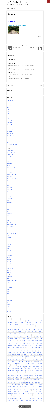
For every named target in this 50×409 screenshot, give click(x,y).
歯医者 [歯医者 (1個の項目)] (22, 370)
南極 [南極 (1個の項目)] (19, 349)
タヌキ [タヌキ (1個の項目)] (13, 331)
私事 (8, 278)
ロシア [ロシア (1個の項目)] (32, 336)
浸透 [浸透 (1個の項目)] (41, 373)
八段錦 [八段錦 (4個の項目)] (26, 345)
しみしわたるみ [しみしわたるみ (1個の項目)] (10, 320)
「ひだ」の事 (10, 100)
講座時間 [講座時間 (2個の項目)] (14, 391)
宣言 (8, 200)
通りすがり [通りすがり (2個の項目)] (23, 393)
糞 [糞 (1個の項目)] (29, 382)
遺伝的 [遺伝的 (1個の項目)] (13, 395)
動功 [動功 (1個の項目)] (32, 347)
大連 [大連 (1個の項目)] (22, 356)
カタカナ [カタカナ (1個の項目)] (29, 327)
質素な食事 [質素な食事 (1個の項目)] (27, 391)
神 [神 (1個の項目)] (38, 379)
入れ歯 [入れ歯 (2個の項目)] (19, 345)
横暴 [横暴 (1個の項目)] (19, 368)
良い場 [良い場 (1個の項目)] (14, 389)
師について (9, 202)
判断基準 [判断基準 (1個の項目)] (17, 347)
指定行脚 (9, 213)
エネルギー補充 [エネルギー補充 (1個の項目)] (10, 327)
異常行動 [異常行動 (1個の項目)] (36, 377)
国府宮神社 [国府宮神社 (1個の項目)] (29, 352)
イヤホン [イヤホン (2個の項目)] (26, 324)
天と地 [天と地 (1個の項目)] (31, 356)
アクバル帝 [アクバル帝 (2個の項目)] (10, 322)
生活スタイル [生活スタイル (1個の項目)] (23, 377)
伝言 (8, 161)
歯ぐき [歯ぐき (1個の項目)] (13, 370)
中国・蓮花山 (10, 150)
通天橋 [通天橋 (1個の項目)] (28, 393)
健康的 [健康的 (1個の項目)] (24, 343)
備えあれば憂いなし (11, 167)
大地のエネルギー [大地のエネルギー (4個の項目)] (14, 356)
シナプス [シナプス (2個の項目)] (26, 329)
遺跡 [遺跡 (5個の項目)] (16, 395)
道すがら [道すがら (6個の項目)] (34, 393)
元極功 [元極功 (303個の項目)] (41, 343)
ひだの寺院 (9, 120)
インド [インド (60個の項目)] (30, 324)
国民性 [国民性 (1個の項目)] (34, 352)
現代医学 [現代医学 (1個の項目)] (36, 375)
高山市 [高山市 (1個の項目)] (9, 400)
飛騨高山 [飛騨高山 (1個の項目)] (9, 398)
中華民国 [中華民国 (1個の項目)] (28, 340)
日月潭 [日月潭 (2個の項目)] (18, 366)
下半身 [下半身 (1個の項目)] (27, 338)
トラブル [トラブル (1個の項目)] (24, 331)
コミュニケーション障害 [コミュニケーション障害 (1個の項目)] (12, 329)
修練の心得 (13, 8)
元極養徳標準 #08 (11, 72)
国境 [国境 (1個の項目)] (20, 352)
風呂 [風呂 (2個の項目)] (38, 396)
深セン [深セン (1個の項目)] (9, 375)
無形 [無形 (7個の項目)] (20, 375)
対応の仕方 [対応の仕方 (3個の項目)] (23, 359)
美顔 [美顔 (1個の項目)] (36, 382)
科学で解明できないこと (12, 280)
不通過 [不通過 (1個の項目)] (31, 338)
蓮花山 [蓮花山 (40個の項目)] (25, 389)
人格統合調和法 (10, 156)
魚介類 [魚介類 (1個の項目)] (18, 400)
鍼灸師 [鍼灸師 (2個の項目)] (28, 395)
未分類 (9, 239)
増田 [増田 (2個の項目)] (34, 354)
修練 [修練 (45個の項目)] (16, 343)
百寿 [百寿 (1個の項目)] (24, 379)
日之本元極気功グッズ (11, 233)
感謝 (8, 211)
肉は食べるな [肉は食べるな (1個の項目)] (14, 384)
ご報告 (9, 109)
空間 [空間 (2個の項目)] (8, 382)
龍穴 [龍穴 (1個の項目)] (33, 400)
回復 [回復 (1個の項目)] (17, 352)
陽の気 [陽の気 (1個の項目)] (41, 395)
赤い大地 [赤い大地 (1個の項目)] (36, 391)
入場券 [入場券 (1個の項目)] (22, 345)
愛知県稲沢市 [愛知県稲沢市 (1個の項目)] (33, 363)
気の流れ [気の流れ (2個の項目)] (19, 372)
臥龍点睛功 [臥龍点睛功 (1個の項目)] (21, 386)
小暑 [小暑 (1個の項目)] (36, 359)
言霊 (8, 293)
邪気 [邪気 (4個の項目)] (19, 395)
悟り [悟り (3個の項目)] (12, 363)
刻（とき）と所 (10, 180)
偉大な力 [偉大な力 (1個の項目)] (20, 343)
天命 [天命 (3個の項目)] (41, 356)
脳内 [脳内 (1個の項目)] (35, 384)
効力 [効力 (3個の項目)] (29, 347)
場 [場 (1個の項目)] (15, 354)
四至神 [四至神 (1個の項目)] (14, 352)
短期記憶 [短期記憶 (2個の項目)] (35, 379)
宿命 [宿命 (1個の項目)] (13, 359)
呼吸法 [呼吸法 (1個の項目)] (30, 350)
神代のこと (9, 270)
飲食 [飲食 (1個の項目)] (23, 398)
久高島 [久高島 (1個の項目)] (32, 340)
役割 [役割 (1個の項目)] (19, 361)
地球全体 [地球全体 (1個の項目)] (9, 354)
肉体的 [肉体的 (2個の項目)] (19, 384)
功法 (8, 185)
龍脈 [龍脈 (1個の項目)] (36, 400)
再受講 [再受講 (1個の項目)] (9, 347)
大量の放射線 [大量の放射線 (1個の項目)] (26, 356)
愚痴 (8, 209)
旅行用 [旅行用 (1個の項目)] (9, 366)
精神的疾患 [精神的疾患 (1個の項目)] (23, 382)
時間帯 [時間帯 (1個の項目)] (34, 366)
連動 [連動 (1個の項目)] (31, 393)
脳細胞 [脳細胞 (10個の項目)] (14, 386)
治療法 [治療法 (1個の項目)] (21, 373)
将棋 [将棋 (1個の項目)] (33, 359)
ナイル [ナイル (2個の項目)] (36, 331)
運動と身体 (9, 300)
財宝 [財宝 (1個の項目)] (18, 391)
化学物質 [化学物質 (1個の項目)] (36, 347)
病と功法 (9, 255)
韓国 (8, 304)
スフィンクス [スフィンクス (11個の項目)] (40, 329)
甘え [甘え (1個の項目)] (14, 377)
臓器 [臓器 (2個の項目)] (17, 386)
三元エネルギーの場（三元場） (12, 144)
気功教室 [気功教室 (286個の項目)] (27, 372)
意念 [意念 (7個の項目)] (23, 363)
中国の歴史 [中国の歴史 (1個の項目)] (23, 340)
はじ (8, 118)
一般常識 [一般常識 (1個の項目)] (36, 336)
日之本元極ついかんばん (11, 224)
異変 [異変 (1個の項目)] (33, 377)
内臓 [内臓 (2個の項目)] (33, 345)
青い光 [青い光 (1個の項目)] (19, 396)
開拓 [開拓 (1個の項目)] (31, 395)
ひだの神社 (9, 124)
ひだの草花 (9, 126)
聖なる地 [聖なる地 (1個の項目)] (9, 384)
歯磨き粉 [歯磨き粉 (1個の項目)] (37, 370)
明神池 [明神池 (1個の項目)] (26, 366)
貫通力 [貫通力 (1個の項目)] (22, 391)
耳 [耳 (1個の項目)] (41, 382)
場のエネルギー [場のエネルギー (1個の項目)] (23, 354)
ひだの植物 (9, 122)
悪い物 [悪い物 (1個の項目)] (16, 363)
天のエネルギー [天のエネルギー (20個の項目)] (36, 356)
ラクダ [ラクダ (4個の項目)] (28, 336)
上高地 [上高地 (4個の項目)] (24, 338)
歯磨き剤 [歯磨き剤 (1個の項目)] (32, 370)
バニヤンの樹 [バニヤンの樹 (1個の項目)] (23, 333)
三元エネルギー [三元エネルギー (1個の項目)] (10, 338)
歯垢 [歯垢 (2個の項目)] (25, 370)
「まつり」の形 (10, 102)
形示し (9, 204)
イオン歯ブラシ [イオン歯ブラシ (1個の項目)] (10, 324)
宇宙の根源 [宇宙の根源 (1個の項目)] (10, 359)
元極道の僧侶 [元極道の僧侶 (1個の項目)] (10, 345)
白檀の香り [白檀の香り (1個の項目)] (17, 379)
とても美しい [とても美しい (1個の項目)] (28, 320)
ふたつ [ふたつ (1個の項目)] (37, 320)
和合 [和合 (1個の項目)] (36, 350)
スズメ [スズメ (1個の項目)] (35, 329)
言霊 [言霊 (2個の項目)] (33, 389)
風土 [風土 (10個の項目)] (41, 396)
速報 (8, 298)
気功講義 (9, 244)
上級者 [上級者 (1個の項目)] (20, 338)
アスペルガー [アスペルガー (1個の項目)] (21, 322)
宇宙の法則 (9, 198)
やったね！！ (10, 133)
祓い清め (9, 261)
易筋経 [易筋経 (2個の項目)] (30, 366)
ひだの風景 (10, 129)
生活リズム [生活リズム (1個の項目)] (29, 377)
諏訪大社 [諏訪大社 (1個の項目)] (9, 391)
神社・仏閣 (9, 272)
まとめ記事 (9, 131)
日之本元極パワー (11, 228)
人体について (10, 154)
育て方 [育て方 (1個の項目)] (23, 384)
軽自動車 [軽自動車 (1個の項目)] (15, 393)
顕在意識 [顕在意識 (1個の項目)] (34, 396)
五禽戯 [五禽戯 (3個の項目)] (40, 340)
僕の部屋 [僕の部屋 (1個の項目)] (28, 343)
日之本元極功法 (10, 231)
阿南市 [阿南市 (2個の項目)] (34, 395)
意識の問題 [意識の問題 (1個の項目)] (27, 363)
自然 (8, 282)
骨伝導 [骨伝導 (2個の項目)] (38, 398)
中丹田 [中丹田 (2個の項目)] (15, 340)
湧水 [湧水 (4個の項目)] (12, 375)
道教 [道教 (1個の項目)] (38, 393)
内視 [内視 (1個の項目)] (36, 345)
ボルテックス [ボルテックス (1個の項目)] (10, 336)
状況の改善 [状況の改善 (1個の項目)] (29, 375)
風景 (9, 306)
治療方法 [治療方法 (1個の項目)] (16, 373)
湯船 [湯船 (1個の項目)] (15, 375)
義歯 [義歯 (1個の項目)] (39, 382)
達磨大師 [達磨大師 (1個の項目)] (9, 395)
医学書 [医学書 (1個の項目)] (16, 349)
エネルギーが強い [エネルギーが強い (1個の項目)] (16, 326)
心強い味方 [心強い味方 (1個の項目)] (34, 361)
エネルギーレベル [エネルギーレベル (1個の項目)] (31, 326)
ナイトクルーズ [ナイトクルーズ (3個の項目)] (30, 331)
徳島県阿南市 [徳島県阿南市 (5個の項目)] (28, 361)
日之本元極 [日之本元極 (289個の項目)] (13, 366)
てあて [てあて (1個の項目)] (23, 320)
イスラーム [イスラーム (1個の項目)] (21, 324)
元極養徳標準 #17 (11, 68)
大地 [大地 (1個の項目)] (8, 356)
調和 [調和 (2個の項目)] (41, 389)
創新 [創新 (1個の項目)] (21, 347)
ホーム (9, 8)
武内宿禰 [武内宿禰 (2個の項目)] (9, 370)
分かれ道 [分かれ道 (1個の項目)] (13, 347)
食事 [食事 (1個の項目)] (13, 398)
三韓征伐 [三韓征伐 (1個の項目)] (16, 338)
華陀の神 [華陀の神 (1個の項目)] (21, 389)
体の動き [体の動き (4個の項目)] (9, 343)
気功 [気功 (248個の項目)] (23, 372)
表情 (8, 291)
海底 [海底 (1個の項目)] (38, 373)
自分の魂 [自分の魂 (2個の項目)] (32, 386)
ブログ (9, 142)
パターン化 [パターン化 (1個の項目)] (40, 333)
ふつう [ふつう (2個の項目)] (41, 320)
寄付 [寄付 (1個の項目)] (16, 359)
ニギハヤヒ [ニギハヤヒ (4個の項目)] (10, 333)
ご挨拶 (9, 111)
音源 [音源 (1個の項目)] (27, 396)
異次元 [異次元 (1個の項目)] (41, 377)
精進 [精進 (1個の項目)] (27, 382)
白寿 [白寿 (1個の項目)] (13, 379)
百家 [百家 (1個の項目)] (21, 379)
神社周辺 (9, 276)
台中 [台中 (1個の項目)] (21, 350)
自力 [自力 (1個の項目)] (36, 386)
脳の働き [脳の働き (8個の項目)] (27, 384)
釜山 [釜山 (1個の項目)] (22, 395)
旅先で (9, 222)
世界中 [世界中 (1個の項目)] (41, 338)
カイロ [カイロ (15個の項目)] (24, 327)
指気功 (9, 215)
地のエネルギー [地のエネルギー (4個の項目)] (39, 352)
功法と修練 (9, 187)
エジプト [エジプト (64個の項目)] (9, 326)
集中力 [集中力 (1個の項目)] (9, 396)
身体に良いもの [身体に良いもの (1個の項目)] (10, 393)
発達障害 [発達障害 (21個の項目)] (9, 379)
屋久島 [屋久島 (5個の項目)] (13, 361)
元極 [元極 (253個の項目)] (37, 343)
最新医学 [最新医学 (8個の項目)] (37, 366)
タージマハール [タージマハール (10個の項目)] (18, 331)
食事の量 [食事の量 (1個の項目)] (16, 398)
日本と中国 (9, 237)
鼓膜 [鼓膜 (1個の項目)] (30, 400)
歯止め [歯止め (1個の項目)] (29, 370)
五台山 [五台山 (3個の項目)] (36, 340)
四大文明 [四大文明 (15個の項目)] (9, 352)
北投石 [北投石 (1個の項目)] (9, 349)
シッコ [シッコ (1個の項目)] (22, 329)
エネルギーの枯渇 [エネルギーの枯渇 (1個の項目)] (23, 326)
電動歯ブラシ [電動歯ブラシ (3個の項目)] (14, 396)
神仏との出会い (10, 263)
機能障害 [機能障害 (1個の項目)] (29, 368)
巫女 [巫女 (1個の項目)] (16, 361)
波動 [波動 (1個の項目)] (24, 373)
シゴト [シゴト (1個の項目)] (18, 329)
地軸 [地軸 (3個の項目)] (13, 354)
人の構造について (11, 152)
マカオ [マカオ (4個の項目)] (15, 336)
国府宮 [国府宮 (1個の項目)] (24, 352)
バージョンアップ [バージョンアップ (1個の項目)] (34, 333)
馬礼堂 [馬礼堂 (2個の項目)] (34, 398)
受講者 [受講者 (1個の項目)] (41, 349)
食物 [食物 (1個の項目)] (20, 398)
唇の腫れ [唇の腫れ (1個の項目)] (40, 350)
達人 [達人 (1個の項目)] (41, 393)
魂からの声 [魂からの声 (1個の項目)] (13, 400)
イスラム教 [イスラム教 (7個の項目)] (16, 324)
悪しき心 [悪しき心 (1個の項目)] (19, 363)
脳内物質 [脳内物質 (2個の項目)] (9, 386)
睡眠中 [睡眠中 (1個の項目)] (31, 379)
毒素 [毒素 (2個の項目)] (8, 372)
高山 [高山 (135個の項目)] (41, 398)
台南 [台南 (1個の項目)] (24, 350)
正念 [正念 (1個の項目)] (35, 368)
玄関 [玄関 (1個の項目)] (32, 375)
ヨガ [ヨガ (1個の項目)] (24, 336)
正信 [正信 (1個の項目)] (32, 368)
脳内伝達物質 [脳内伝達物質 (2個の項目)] (40, 384)
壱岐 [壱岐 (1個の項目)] (37, 354)
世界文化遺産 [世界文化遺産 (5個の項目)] (10, 340)
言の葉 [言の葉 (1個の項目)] (29, 389)
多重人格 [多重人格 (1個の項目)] (40, 354)
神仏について (10, 268)
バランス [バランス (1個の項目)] (28, 333)
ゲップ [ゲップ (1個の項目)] (40, 327)
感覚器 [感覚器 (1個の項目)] (38, 363)
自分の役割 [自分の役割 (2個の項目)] (27, 386)
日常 (8, 235)
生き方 (9, 250)
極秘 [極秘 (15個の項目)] (16, 368)
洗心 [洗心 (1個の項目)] (27, 373)
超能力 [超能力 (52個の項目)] (40, 391)
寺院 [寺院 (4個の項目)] (19, 359)
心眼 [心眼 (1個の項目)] (38, 361)
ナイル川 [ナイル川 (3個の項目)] (40, 331)
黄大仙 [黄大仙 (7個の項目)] (22, 400)
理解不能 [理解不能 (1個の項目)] (40, 375)
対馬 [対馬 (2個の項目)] (27, 359)
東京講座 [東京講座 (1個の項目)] (12, 368)
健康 (8, 165)
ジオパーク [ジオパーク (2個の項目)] (31, 329)
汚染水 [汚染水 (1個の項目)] (40, 372)
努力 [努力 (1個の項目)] (24, 347)
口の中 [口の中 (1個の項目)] (9, 350)
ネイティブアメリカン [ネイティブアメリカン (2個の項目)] (16, 333)
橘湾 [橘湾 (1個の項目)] (25, 368)
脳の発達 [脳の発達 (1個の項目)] (31, 384)
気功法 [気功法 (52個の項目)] (32, 372)
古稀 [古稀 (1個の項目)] (18, 350)
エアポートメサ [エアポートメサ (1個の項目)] (39, 324)
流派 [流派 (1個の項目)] (30, 373)
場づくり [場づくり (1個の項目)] (18, 354)
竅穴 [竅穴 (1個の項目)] (11, 382)
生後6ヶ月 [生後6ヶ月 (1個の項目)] (17, 377)
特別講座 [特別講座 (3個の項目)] (24, 375)
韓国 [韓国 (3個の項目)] (22, 396)
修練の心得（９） (11, 76)
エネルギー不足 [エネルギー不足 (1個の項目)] (38, 326)
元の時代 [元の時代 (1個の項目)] (33, 343)
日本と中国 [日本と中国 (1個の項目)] (22, 366)
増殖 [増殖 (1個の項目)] (31, 354)
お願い (9, 107)
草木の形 (9, 287)
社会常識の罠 (10, 259)
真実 (8, 257)
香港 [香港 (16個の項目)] (26, 398)
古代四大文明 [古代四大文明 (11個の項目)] (14, 350)
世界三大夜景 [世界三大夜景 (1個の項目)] (36, 338)
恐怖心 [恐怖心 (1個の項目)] (9, 363)
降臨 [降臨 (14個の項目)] (37, 395)
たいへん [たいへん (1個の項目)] (15, 320)
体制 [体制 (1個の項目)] (13, 343)
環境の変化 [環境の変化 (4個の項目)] (10, 377)
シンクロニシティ (10, 135)
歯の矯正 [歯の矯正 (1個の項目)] (17, 370)
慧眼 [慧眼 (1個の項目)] (41, 363)
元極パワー (9, 169)
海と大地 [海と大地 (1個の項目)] (34, 373)
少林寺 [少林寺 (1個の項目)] (9, 361)
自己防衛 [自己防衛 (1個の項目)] (40, 386)
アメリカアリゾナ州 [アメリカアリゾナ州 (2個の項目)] (38, 322)
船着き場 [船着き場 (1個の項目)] (9, 389)
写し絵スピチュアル (11, 178)
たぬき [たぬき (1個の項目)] (20, 320)
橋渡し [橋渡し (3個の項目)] (22, 368)
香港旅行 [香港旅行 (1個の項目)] (30, 398)
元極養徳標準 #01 (11, 63)
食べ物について (10, 311)
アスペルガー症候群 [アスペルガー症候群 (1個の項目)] (29, 322)
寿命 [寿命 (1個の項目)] (30, 359)
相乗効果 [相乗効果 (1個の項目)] (27, 379)
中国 (8, 146)
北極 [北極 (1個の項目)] (12, 349)
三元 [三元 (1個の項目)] (41, 336)
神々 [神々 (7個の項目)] (41, 379)
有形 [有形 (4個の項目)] (41, 366)
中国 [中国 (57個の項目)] (19, 340)
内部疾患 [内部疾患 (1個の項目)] (40, 345)
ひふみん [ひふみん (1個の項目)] (33, 320)
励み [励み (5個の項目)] (27, 347)
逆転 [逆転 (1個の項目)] (19, 393)
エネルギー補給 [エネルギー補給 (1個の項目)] (17, 327)
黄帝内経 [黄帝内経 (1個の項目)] (26, 400)
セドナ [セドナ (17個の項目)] (9, 331)
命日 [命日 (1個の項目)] (34, 350)
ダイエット (9, 137)
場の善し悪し (10, 196)
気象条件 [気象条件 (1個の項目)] (36, 372)
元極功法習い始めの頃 (11, 174)
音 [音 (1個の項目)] (24, 396)
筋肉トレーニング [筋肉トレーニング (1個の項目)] (17, 382)
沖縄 (8, 246)
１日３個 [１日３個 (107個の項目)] (40, 400)
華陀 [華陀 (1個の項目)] (17, 389)
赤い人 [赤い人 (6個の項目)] (31, 391)
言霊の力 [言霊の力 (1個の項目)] (37, 389)
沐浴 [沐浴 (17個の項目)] (13, 373)
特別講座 (9, 248)
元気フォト (10, 176)
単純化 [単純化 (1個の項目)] (23, 349)
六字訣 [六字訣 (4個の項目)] (30, 345)
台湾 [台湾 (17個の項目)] (27, 350)
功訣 (8, 191)
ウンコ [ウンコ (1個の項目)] (34, 324)
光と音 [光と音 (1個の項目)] (15, 345)
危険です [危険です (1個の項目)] (26, 349)
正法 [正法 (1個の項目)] (38, 368)
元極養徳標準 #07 (11, 59)
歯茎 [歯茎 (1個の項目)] (41, 370)
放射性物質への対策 (11, 220)
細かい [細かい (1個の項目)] (33, 382)
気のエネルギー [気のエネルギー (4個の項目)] (13, 372)
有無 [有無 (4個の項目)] (8, 368)
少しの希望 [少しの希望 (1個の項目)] (40, 359)
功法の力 (9, 189)
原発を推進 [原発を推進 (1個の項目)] (31, 349)
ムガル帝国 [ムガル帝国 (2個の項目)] (20, 336)
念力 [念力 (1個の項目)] (41, 361)
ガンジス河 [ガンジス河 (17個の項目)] (34, 327)
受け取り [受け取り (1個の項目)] (36, 349)
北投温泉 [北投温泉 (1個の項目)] (40, 347)
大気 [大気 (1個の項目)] (19, 356)
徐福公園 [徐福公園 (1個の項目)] (23, 361)
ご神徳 (9, 113)
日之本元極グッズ (11, 226)
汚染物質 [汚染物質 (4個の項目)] (9, 373)
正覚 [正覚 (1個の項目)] (41, 368)
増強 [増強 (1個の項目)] (28, 354)
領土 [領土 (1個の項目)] (30, 396)
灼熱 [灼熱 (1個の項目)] (18, 375)
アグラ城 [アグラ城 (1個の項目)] (15, 322)
